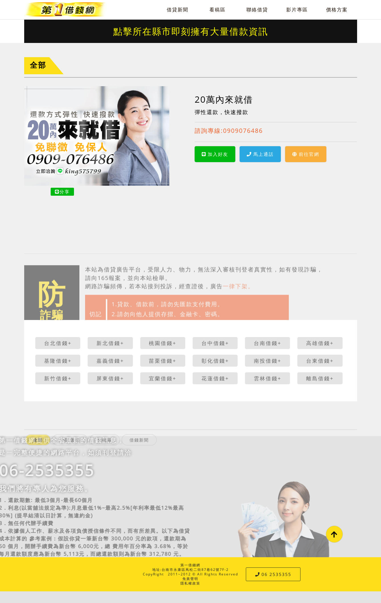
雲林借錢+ (267, 378)
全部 (38, 65)
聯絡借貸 (257, 9)
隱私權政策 (190, 583)
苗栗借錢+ (162, 360)
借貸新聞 (177, 9)
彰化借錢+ (215, 360)
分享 (62, 192)
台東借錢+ (320, 360)
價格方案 (337, 9)
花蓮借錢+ (215, 378)
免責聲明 (190, 578)
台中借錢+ (215, 343)
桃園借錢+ (162, 343)
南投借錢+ (267, 360)
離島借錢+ (320, 378)
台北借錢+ (58, 343)
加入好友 (215, 154)
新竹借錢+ (58, 378)
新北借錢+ (110, 343)
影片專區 (297, 9)
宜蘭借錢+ (162, 378)
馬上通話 (260, 154)
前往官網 (305, 154)
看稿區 (217, 9)
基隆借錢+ (58, 360)
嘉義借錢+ (110, 360)
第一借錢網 (190, 565)
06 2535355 (273, 574)
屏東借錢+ (110, 378)
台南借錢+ (267, 343)
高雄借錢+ (320, 343)
